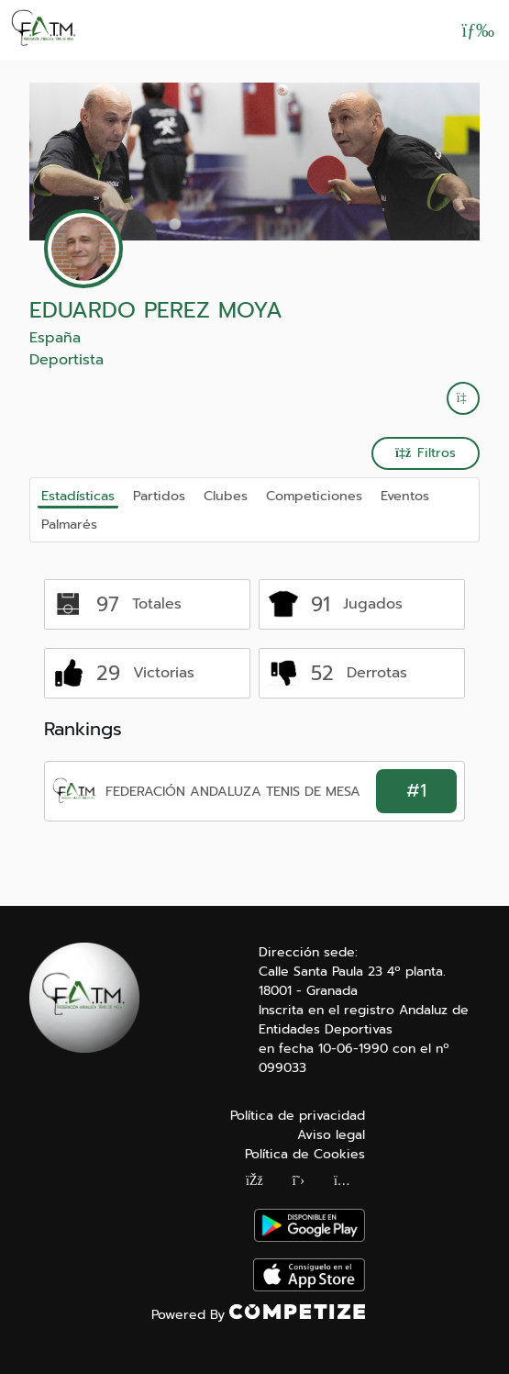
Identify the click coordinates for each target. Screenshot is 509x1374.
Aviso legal (331, 1135)
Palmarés (69, 524)
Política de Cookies (305, 1154)
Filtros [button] (425, 453)
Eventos (405, 496)
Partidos (159, 496)
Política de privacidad (297, 1115)
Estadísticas (78, 496)
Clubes (226, 496)
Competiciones (314, 496)
